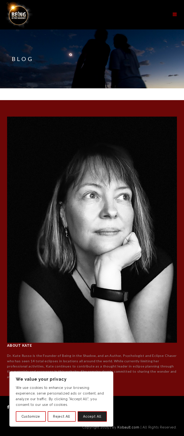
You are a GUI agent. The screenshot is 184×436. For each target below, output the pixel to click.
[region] (61, 399)
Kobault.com (128, 427)
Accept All (92, 416)
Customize (30, 416)
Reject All (61, 416)
